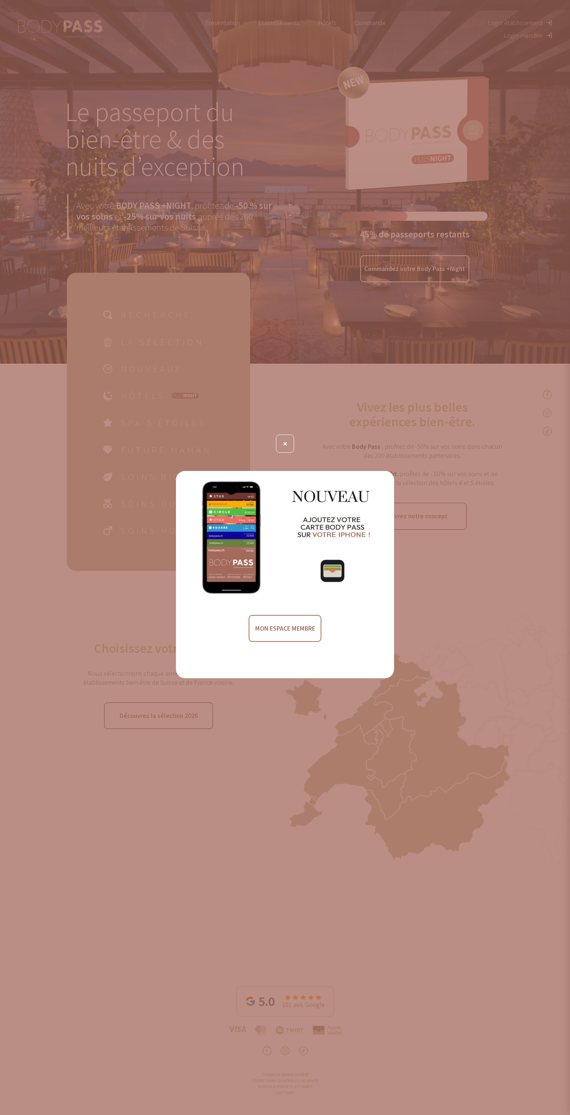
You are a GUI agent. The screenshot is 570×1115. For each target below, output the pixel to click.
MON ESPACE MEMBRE (285, 629)
